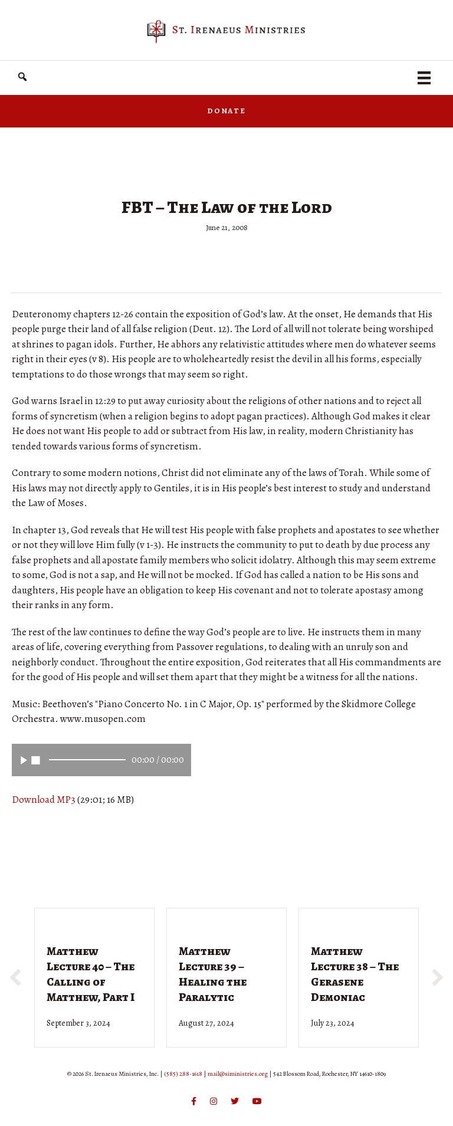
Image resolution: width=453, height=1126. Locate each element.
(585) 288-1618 (183, 1073)
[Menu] (424, 78)
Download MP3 (44, 799)
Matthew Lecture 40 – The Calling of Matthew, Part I (90, 974)
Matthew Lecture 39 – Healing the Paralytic (213, 974)
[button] (22, 77)
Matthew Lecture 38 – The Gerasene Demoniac (355, 974)
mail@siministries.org (238, 1073)
